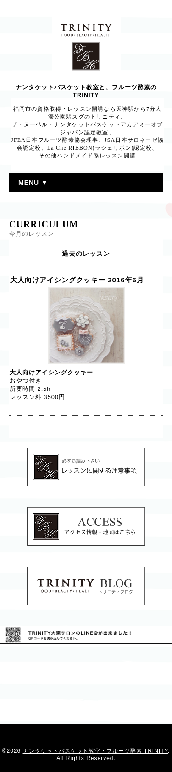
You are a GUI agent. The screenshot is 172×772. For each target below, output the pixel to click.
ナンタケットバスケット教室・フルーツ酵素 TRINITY (95, 751)
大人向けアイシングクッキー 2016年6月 (77, 280)
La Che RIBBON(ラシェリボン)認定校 (99, 148)
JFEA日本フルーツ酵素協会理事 (55, 140)
